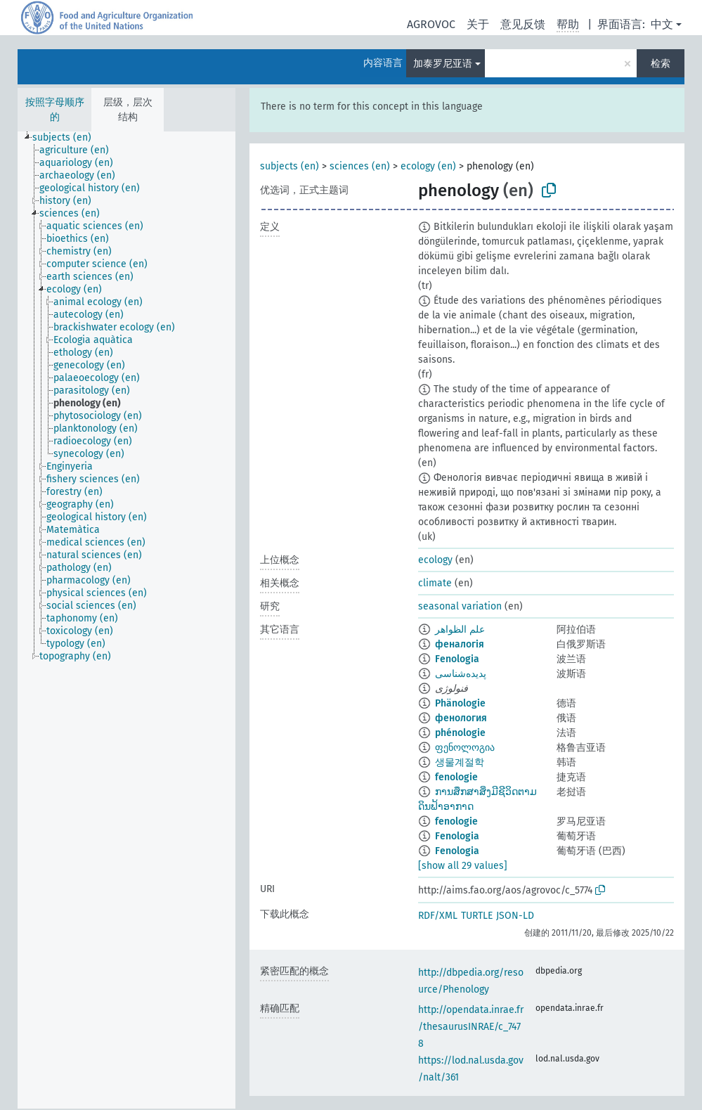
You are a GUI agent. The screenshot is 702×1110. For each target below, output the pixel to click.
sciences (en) (360, 166)
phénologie (460, 733)
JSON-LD (515, 916)
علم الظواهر (460, 629)
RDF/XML (437, 916)
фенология (461, 718)
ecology (435, 560)
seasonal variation (460, 606)
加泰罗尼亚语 (442, 64)
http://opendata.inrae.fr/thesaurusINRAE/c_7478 (471, 1027)
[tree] (126, 620)
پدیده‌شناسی (460, 674)
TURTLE (477, 916)
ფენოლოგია (465, 748)
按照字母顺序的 (54, 109)
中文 (662, 24)
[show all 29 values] (462, 866)
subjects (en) (289, 166)
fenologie (456, 777)
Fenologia (457, 659)
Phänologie (460, 703)
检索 (660, 64)
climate (435, 583)
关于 (478, 24)
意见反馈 (522, 24)
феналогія (459, 644)
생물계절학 (459, 762)
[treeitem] (68, 137)
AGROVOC (431, 24)
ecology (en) (428, 166)
